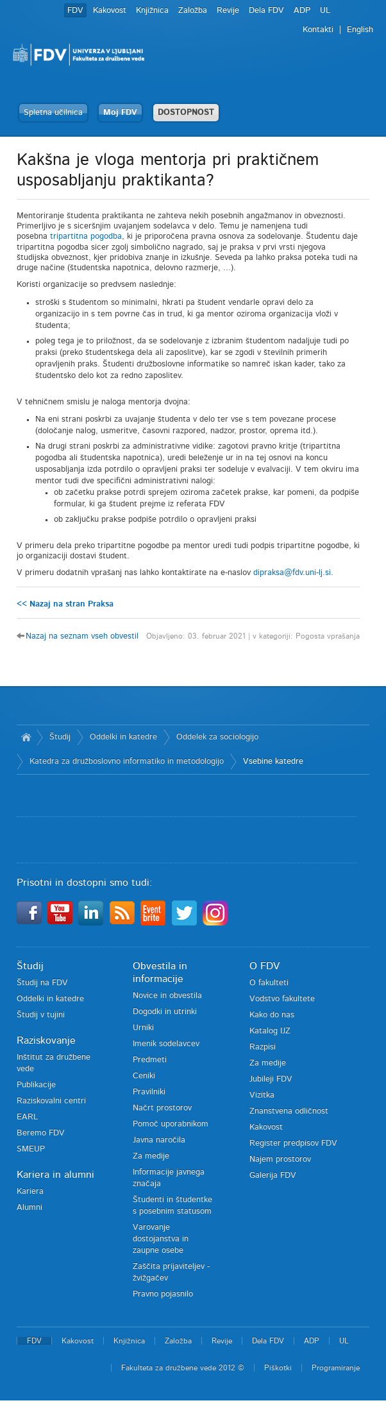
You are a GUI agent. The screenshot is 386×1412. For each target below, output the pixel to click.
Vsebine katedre (273, 761)
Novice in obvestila (167, 996)
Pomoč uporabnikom (170, 1124)
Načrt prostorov (162, 1108)
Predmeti (150, 1060)
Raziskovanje (46, 1040)
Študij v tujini (41, 1015)
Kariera (30, 1191)
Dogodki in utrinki (165, 1012)
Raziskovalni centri (51, 1101)
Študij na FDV (42, 983)
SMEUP (31, 1149)
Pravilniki (149, 1092)
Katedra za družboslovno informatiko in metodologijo (126, 761)
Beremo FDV (41, 1133)
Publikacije (36, 1085)
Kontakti (318, 30)
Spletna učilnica (53, 112)
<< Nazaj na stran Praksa (65, 604)
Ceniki (144, 1076)
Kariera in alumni (55, 1174)
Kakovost (109, 10)
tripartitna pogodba (86, 236)
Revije (228, 10)
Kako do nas (271, 1015)
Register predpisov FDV (293, 1143)
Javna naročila (159, 1140)
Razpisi (262, 1047)
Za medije (151, 1156)
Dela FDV (266, 10)
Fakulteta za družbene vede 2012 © (182, 1368)
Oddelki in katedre (123, 737)
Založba (192, 10)
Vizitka (261, 1095)
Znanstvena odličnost (288, 1111)
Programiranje (336, 1368)
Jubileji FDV (270, 1079)
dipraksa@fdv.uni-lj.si (292, 573)
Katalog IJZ (269, 1031)
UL (325, 10)
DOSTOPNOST (186, 112)
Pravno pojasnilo (163, 1294)
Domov (27, 737)
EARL (27, 1117)
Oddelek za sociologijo (217, 737)
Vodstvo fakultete (282, 999)
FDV (75, 10)
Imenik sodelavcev (166, 1044)
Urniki (143, 1028)
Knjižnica (152, 10)
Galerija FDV (272, 1175)
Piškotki (278, 1368)
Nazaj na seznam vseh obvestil (82, 636)
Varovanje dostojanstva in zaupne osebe (161, 1239)
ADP (302, 10)
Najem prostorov (280, 1159)
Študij (60, 737)
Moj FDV (120, 112)
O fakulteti (269, 983)
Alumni (29, 1207)
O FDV (264, 966)
